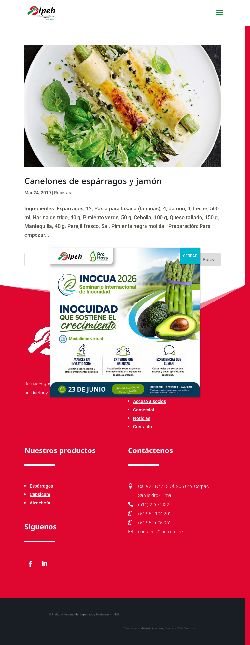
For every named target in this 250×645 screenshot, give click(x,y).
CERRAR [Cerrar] (190, 256)
